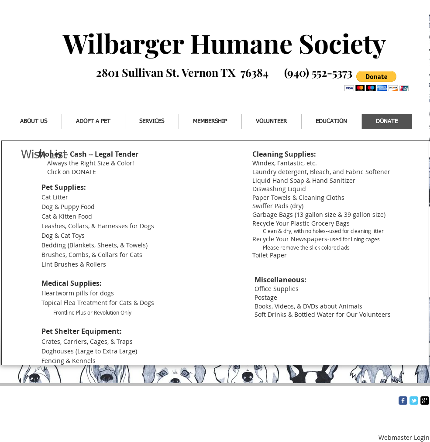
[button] (376, 81)
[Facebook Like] (42, 86)
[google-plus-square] (424, 400)
